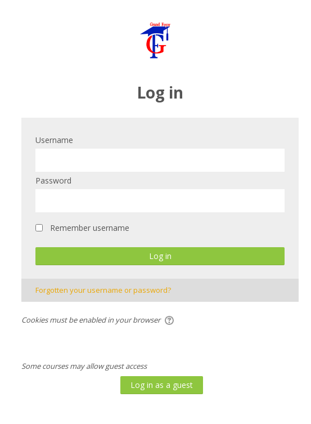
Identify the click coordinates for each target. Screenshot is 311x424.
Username (54, 140)
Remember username (89, 227)
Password (53, 180)
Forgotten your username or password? (103, 290)
